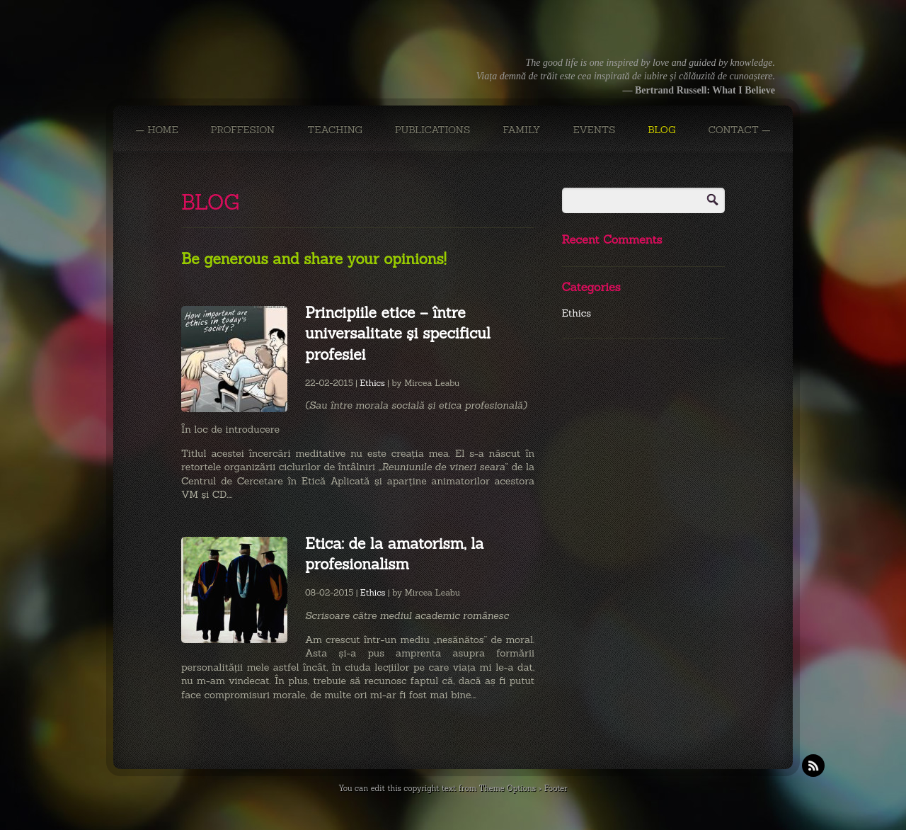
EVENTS (594, 129)
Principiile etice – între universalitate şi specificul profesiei (398, 333)
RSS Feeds (813, 765)
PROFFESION (243, 129)
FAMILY (521, 129)
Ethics (372, 382)
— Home (156, 129)
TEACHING (334, 129)
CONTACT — (739, 129)
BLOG (661, 129)
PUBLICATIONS (433, 129)
